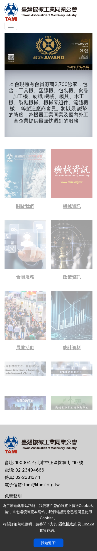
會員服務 (25, 277)
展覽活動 (25, 347)
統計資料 (72, 347)
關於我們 (25, 206)
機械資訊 (72, 206)
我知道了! (48, 543)
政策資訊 (72, 277)
